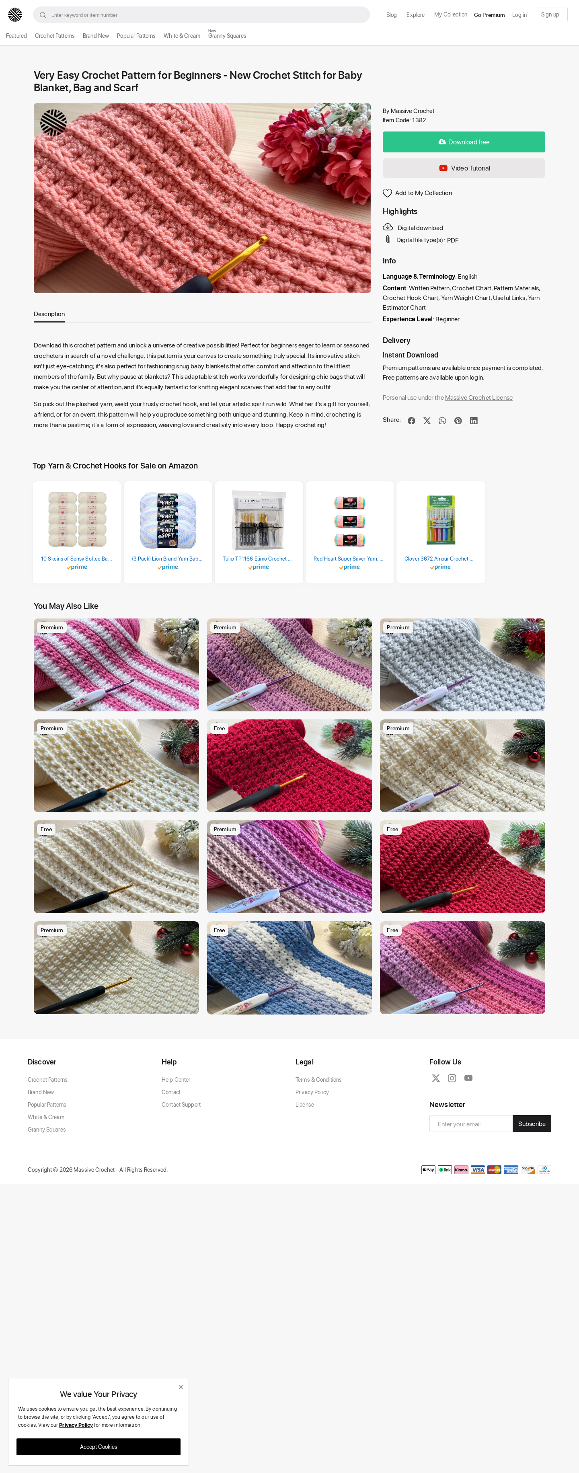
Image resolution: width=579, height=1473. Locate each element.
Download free (464, 141)
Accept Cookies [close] (98, 1446)
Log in (519, 14)
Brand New (96, 35)
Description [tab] (49, 313)
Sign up (550, 14)
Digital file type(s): (414, 239)
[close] (181, 1387)
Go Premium (489, 14)
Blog (391, 14)
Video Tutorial (464, 168)
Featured (16, 35)
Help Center (176, 1151)
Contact (171, 1164)
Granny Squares (227, 35)
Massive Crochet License (479, 397)
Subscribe (532, 1196)
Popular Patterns (136, 35)
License (305, 1176)
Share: (392, 419)
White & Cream (182, 35)
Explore (416, 14)
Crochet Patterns (55, 35)
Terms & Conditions (319, 1151)
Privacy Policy (312, 1164)
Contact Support (181, 1176)
